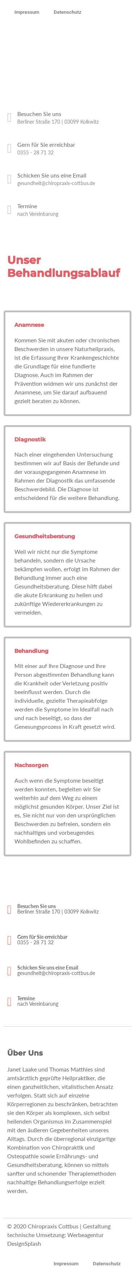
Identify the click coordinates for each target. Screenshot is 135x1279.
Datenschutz (67, 12)
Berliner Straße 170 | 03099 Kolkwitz (58, 122)
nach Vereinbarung (37, 214)
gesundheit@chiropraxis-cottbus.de (56, 183)
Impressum (26, 12)
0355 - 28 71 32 (35, 152)
